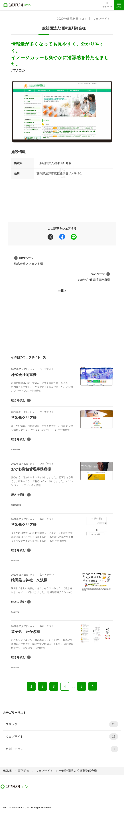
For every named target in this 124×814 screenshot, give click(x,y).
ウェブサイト (101, 18)
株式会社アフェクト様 (28, 260)
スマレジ (62, 724)
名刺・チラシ (62, 749)
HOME (7, 770)
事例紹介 (23, 770)
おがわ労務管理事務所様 (94, 276)
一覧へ (62, 290)
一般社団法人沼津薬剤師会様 (62, 28)
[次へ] (92, 686)
